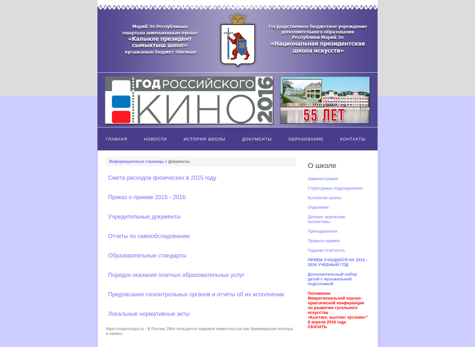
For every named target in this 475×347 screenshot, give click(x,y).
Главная (116, 139)
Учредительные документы (144, 216)
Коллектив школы (324, 197)
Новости (155, 139)
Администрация (323, 178)
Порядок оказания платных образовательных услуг (176, 275)
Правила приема (324, 240)
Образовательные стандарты (147, 255)
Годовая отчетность (326, 250)
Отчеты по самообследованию (149, 236)
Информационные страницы (136, 161)
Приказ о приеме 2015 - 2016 (147, 197)
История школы (205, 139)
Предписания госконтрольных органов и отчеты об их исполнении (196, 294)
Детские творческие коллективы (326, 219)
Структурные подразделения (335, 188)
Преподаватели (322, 231)
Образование (306, 139)
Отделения (318, 207)
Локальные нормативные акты (149, 314)
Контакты (352, 139)
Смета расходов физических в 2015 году (162, 178)
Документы (257, 139)
